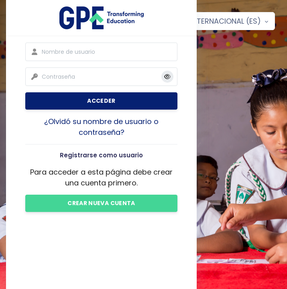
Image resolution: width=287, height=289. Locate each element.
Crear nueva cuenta (101, 203)
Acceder (101, 101)
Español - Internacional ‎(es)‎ (207, 21)
